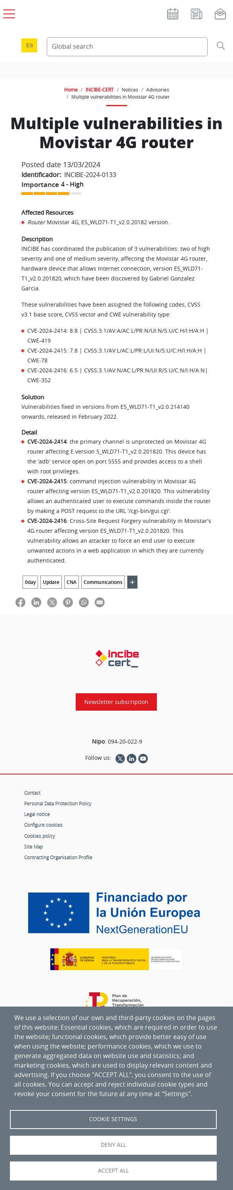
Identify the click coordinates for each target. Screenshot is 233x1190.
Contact (32, 793)
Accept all (113, 1170)
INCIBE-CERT (100, 89)
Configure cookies (43, 825)
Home (71, 89)
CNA (71, 582)
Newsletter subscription (116, 702)
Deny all (113, 1144)
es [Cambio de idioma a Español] (29, 45)
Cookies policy (39, 836)
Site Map (33, 846)
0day (30, 582)
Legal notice (37, 814)
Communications (103, 582)
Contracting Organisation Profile (58, 857)
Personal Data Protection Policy (58, 803)
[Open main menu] (8, 12)
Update (51, 582)
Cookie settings (113, 1119)
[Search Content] (127, 46)
